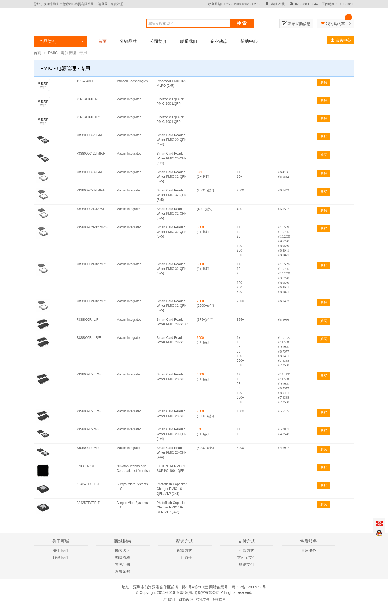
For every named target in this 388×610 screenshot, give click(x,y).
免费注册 (116, 4)
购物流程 (122, 557)
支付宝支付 (246, 557)
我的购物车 (335, 24)
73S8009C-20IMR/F (91, 153)
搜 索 (242, 23)
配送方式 (184, 550)
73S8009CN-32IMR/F (92, 227)
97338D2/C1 (86, 466)
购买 (323, 82)
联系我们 (188, 41)
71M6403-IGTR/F (89, 117)
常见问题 (122, 564)
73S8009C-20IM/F (90, 135)
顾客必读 (122, 550)
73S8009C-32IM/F (90, 172)
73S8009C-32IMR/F (91, 190)
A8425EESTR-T (88, 503)
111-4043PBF (86, 81)
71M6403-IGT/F (88, 99)
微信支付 (246, 564)
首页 (102, 41)
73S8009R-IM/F (88, 429)
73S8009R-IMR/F (89, 448)
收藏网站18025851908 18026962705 (234, 4)
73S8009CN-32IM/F (91, 209)
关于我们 (60, 550)
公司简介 (158, 41)
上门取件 (184, 557)
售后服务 (308, 550)
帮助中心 (249, 41)
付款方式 (246, 550)
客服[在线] (275, 4)
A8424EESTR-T (88, 484)
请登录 (103, 4)
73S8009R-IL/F (87, 320)
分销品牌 (128, 41)
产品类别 (47, 41)
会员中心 (341, 40)
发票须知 (122, 571)
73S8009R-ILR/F (89, 338)
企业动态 (218, 41)
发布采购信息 (299, 24)
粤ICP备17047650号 (249, 587)
